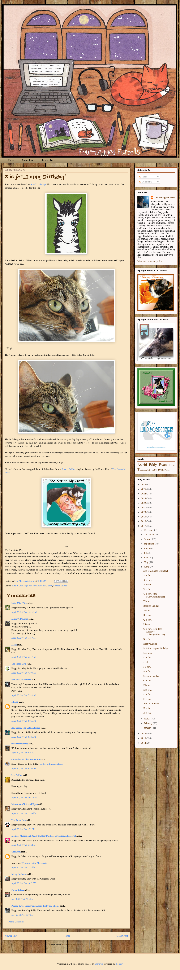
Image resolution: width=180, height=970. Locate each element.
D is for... (147, 694)
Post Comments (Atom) (72, 944)
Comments (145, 181)
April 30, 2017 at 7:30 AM (23, 672)
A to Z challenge (38, 184)
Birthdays (37, 585)
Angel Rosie (28, 160)
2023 (143, 498)
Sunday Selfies (68, 469)
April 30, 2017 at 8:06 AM (23, 721)
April (147, 566)
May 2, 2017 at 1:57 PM (22, 915)
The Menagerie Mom (164, 197)
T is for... (147, 601)
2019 (143, 516)
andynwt (99, 963)
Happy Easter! (150, 644)
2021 (143, 507)
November (149, 534)
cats (44, 585)
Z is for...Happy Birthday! (155, 571)
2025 (143, 489)
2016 (143, 733)
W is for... (148, 584)
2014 (143, 743)
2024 (143, 493)
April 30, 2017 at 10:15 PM (23, 883)
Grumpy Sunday (151, 676)
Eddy (50, 585)
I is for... (147, 667)
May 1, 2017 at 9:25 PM (22, 899)
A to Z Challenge (20, 585)
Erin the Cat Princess (21, 679)
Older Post (122, 936)
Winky (167, 470)
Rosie (172, 465)
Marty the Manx (19, 874)
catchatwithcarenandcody (51, 764)
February (148, 723)
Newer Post (11, 936)
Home (11, 160)
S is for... (147, 610)
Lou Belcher (17, 775)
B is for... (147, 708)
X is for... (147, 580)
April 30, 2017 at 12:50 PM (23, 813)
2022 (143, 503)
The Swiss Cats (18, 820)
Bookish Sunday (151, 606)
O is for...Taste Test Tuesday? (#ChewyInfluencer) (154, 632)
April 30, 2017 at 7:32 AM (23, 695)
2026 (143, 484)
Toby (154, 469)
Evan (163, 465)
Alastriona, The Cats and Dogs (26, 727)
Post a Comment (16, 921)
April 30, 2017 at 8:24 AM (23, 736)
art (30, 585)
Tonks (161, 469)
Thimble (143, 469)
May (146, 562)
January (148, 728)
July (146, 553)
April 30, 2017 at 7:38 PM (23, 867)
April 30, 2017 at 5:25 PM (23, 845)
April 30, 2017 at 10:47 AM (24, 797)
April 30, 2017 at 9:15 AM (23, 752)
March (147, 718)
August (147, 548)
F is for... (147, 685)
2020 (143, 512)
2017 (143, 526)
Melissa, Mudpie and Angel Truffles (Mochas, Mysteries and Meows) (43, 836)
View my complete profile (149, 261)
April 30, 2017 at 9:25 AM (23, 768)
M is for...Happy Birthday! (156, 648)
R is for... (147, 615)
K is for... (147, 657)
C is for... (147, 699)
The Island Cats (18, 663)
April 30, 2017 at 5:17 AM (23, 637)
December (149, 530)
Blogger (119, 963)
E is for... (147, 690)
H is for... (147, 671)
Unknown (16, 851)
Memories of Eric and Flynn (24, 804)
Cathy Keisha (17, 890)
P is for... (147, 624)
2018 (143, 521)
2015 (143, 738)
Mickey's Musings (19, 619)
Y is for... (147, 575)
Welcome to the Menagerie (34, 863)
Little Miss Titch (19, 603)
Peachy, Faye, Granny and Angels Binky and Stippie (35, 906)
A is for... (147, 713)
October (148, 539)
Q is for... (147, 619)
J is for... (147, 662)
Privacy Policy (49, 160)
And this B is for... (152, 703)
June (146, 557)
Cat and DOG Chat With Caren (26, 759)
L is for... (147, 653)
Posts (143, 176)
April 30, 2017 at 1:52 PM (23, 829)
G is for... (147, 680)
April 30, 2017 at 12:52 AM (24, 612)
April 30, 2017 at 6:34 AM (23, 657)
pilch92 (14, 702)
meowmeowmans (19, 743)
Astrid (142, 465)
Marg (13, 644)
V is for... (147, 589)
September (149, 543)
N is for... (147, 639)
